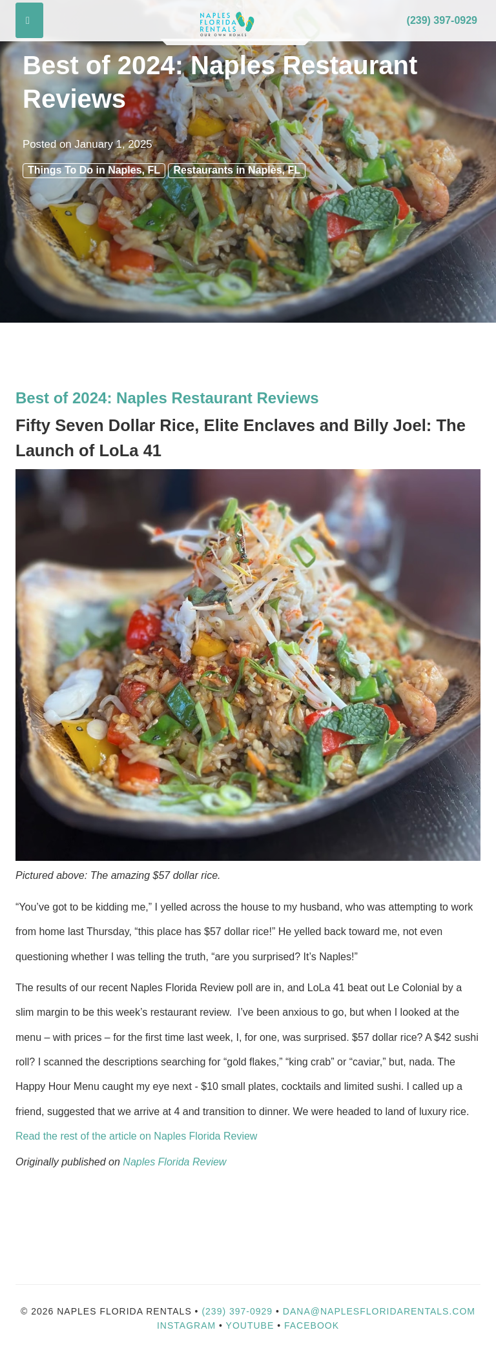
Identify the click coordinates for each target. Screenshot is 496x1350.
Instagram (186, 1325)
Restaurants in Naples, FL (236, 170)
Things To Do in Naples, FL (94, 170)
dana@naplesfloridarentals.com (379, 1311)
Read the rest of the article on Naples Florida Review (138, 1136)
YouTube (252, 1325)
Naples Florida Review (174, 1161)
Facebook (311, 1325)
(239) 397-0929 (442, 20)
